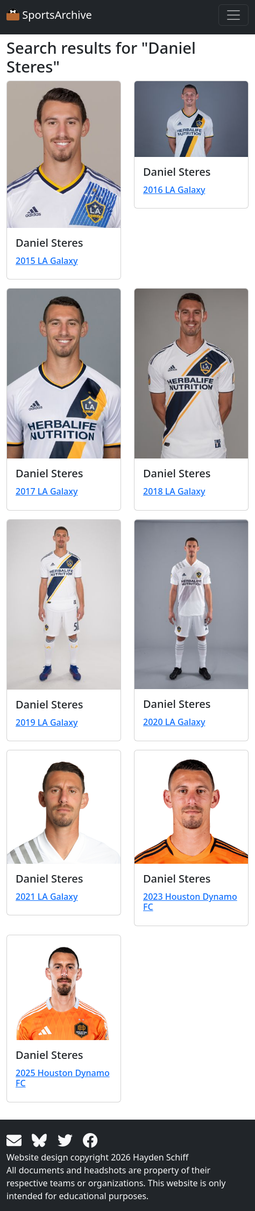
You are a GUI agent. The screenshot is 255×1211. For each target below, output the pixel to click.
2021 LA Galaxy (46, 896)
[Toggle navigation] (233, 15)
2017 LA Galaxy (46, 491)
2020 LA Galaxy (174, 722)
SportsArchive (49, 15)
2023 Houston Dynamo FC (190, 902)
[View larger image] (64, 154)
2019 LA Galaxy (46, 722)
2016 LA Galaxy (174, 190)
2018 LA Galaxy (174, 491)
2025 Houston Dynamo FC (63, 1078)
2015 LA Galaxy (46, 261)
